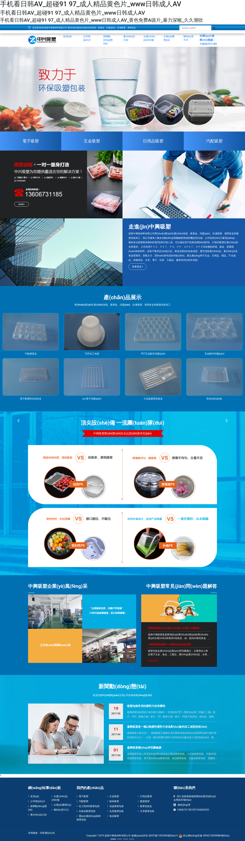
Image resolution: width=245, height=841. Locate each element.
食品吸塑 (113, 816)
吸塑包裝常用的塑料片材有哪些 (146, 706)
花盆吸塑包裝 (115, 806)
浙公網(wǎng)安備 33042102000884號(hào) (204, 835)
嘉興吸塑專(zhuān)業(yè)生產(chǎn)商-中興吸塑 (173, 628)
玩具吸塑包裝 (115, 811)
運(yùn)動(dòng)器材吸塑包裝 (89, 818)
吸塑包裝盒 (145, 806)
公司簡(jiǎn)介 (87, 38)
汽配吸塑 (82, 801)
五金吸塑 (92, 141)
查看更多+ (137, 266)
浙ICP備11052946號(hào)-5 (163, 835)
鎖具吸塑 (113, 801)
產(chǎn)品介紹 (129, 38)
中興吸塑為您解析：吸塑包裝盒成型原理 (169, 644)
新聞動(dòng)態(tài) (108, 40)
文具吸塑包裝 (146, 811)
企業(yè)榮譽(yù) (169, 38)
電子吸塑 (82, 796)
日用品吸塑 (153, 141)
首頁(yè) (67, 36)
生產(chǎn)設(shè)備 (149, 38)
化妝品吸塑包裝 (86, 811)
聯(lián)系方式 (188, 38)
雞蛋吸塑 (144, 801)
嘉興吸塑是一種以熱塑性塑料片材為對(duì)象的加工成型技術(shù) (167, 726)
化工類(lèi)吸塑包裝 (88, 806)
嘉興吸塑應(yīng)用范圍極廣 (144, 747)
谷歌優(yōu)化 (47, 832)
